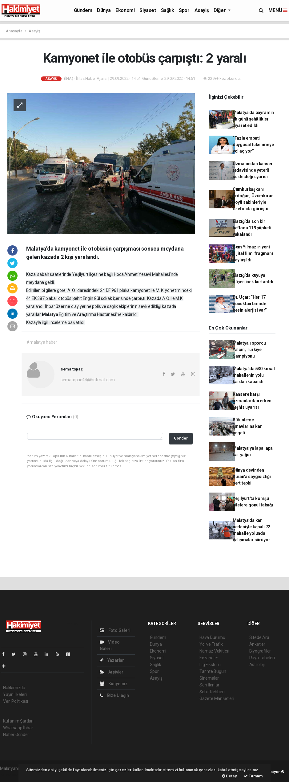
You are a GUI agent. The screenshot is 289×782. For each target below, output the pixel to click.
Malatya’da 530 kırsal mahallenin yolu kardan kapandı (254, 375)
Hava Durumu (212, 637)
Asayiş (202, 10)
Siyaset (147, 10)
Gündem (83, 10)
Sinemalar (209, 678)
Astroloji (257, 664)
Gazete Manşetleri (216, 698)
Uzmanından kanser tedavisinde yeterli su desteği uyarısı (253, 170)
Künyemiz (114, 683)
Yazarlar (112, 660)
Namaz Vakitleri (214, 651)
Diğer (220, 10)
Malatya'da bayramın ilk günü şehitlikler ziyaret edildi (253, 119)
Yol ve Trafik (211, 644)
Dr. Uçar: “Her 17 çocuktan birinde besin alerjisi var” (250, 304)
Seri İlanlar (209, 684)
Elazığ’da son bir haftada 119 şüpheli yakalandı (252, 228)
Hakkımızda (14, 687)
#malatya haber (41, 342)
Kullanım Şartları (18, 721)
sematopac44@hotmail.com (88, 379)
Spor (184, 10)
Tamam (253, 776)
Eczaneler (208, 657)
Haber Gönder (16, 734)
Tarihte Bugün (212, 671)
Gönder (181, 438)
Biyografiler (260, 651)
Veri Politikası (15, 701)
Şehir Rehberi (212, 691)
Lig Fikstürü (210, 664)
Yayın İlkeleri (14, 694)
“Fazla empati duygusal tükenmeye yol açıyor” (253, 145)
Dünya (103, 10)
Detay (229, 776)
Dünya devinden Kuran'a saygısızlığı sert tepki (252, 476)
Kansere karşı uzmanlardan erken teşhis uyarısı (252, 401)
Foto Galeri (115, 630)
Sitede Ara (259, 637)
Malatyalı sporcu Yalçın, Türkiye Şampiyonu (249, 349)
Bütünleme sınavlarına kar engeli (247, 426)
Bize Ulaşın (114, 695)
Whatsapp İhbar (18, 727)
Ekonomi (124, 10)
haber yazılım (13, 774)
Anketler (257, 644)
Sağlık (167, 10)
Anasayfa (14, 31)
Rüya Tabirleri (262, 657)
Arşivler (111, 671)
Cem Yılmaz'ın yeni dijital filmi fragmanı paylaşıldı (253, 253)
